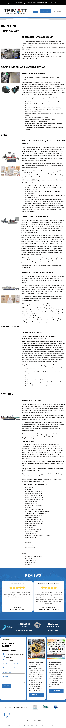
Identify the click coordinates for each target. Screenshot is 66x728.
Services (16, 707)
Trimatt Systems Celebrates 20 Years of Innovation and (36, 665)
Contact (24, 707)
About (10, 707)
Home (4, 707)
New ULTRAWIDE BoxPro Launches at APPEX (56, 664)
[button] (35, 11)
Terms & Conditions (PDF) (34, 721)
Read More (36, 694)
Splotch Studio (52, 726)
